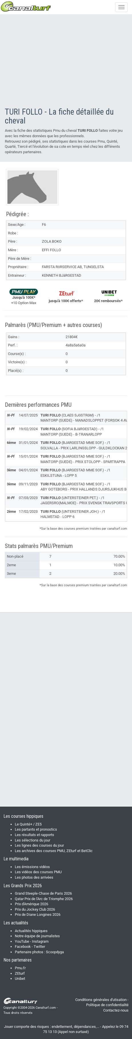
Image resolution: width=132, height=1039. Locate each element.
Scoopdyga (55, 952)
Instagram (40, 941)
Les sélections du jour (32, 840)
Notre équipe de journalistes (37, 936)
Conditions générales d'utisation (101, 1000)
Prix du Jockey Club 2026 (35, 909)
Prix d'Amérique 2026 (31, 904)
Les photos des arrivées (34, 877)
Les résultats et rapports (34, 835)
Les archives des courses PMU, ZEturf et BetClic (54, 851)
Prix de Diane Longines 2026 (37, 914)
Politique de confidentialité (107, 1005)
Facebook (23, 946)
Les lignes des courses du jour (39, 845)
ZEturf (20, 973)
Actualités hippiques (31, 931)
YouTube (22, 941)
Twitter (39, 946)
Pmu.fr (20, 968)
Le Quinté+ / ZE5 (28, 824)
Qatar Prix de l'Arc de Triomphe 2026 (44, 899)
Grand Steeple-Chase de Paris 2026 (43, 893)
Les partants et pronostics (36, 829)
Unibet (20, 978)
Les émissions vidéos (32, 867)
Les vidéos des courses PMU (38, 872)
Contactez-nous (116, 1010)
